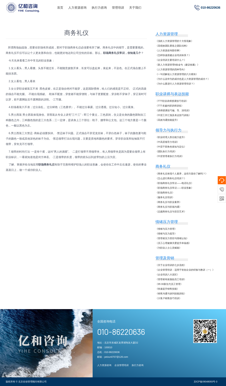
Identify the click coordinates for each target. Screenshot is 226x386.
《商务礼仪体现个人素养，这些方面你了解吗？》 (182, 173)
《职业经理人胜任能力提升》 (171, 137)
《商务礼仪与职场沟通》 (169, 206)
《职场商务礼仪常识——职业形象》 (174, 187)
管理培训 (118, 7)
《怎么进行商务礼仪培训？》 (171, 178)
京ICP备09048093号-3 (205, 381)
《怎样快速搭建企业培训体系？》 (173, 55)
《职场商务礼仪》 (165, 192)
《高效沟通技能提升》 (167, 120)
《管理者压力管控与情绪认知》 (172, 238)
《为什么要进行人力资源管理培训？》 (176, 83)
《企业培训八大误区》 (167, 274)
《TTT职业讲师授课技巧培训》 (172, 101)
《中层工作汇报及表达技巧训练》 (173, 115)
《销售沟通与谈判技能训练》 (171, 293)
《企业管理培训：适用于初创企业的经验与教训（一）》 (185, 269)
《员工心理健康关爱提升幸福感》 (173, 243)
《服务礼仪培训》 (165, 197)
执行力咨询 (99, 7)
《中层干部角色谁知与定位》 (171, 146)
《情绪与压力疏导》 (166, 233)
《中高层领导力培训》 (167, 142)
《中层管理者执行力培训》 (170, 156)
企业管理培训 (121, 365)
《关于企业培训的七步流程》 (171, 265)
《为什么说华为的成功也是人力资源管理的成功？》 (183, 79)
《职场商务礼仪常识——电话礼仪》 (174, 183)
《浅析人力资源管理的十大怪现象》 (174, 41)
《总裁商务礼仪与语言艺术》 (171, 211)
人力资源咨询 (77, 7)
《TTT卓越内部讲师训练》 (170, 105)
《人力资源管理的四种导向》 (171, 69)
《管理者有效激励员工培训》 (171, 279)
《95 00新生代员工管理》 (169, 284)
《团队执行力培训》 (166, 151)
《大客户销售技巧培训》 (169, 298)
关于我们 (135, 7)
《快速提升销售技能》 (167, 288)
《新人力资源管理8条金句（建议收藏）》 (177, 64)
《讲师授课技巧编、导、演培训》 (173, 110)
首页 (60, 7)
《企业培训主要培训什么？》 (171, 60)
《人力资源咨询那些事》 (169, 50)
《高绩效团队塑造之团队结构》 (172, 45)
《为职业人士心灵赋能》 (169, 247)
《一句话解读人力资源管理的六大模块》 (177, 74)
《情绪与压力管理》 (166, 228)
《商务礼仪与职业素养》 (169, 202)
